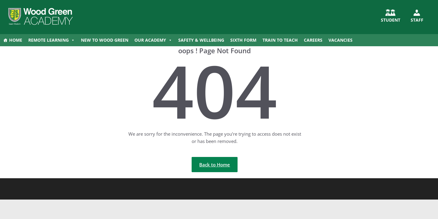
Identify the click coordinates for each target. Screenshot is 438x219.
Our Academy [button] (153, 40)
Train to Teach (280, 40)
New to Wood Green (104, 40)
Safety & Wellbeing (201, 40)
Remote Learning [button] (51, 40)
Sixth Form (243, 40)
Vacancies (340, 40)
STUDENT (390, 20)
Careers (313, 40)
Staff (417, 20)
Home (15, 40)
